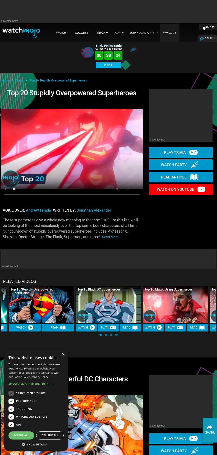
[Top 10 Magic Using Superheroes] (175, 304)
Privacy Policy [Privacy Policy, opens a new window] (39, 377)
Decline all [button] (50, 435)
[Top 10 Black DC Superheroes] (108, 304)
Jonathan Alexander (94, 210)
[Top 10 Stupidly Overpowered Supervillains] (41, 304)
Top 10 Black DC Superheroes (99, 289)
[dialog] (36, 400)
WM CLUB (169, 33)
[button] (100, 335)
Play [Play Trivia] (108, 327)
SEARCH (210, 38)
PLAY (108, 65)
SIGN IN (210, 26)
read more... (111, 237)
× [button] (63, 354)
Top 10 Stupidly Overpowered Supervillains (32, 291)
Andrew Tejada (38, 210)
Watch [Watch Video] (25, 327)
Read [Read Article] (58, 327)
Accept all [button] (21, 435)
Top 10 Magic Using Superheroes (169, 289)
